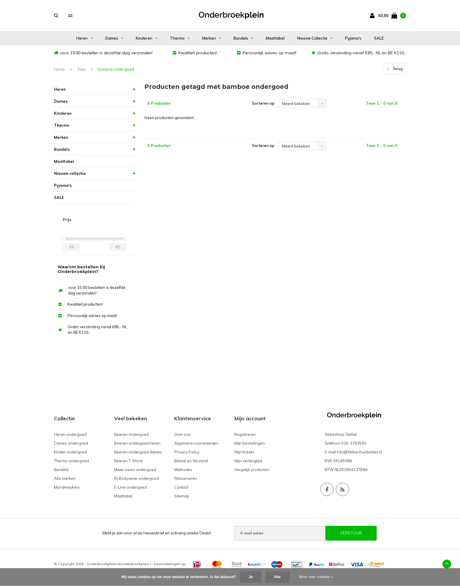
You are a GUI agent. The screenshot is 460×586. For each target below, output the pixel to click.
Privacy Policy (186, 452)
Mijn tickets (244, 452)
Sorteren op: (263, 103)
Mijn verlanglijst (248, 460)
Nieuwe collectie (314, 38)
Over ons (182, 434)
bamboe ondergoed (116, 69)
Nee (277, 577)
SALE (379, 38)
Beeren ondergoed (131, 434)
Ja (251, 577)
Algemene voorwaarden (196, 443)
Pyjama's (353, 38)
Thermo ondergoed (71, 460)
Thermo (180, 38)
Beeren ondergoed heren (137, 443)
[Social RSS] (342, 489)
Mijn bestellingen (249, 443)
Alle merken (65, 478)
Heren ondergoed (70, 434)
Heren (84, 38)
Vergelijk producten (251, 469)
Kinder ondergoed (70, 452)
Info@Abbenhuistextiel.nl (359, 452)
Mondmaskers (67, 487)
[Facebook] (327, 489)
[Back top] (446, 564)
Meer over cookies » (316, 577)
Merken (211, 38)
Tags (81, 69)
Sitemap (181, 496)
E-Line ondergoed (130, 487)
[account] (373, 15)
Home (59, 69)
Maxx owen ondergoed (135, 469)
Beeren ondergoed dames (138, 452)
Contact (181, 487)
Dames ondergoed (71, 443)
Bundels (243, 38)
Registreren (245, 434)
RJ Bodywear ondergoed (136, 478)
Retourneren (185, 478)
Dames (114, 38)
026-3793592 (353, 443)
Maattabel (275, 38)
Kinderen (146, 38)
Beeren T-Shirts (128, 460)
